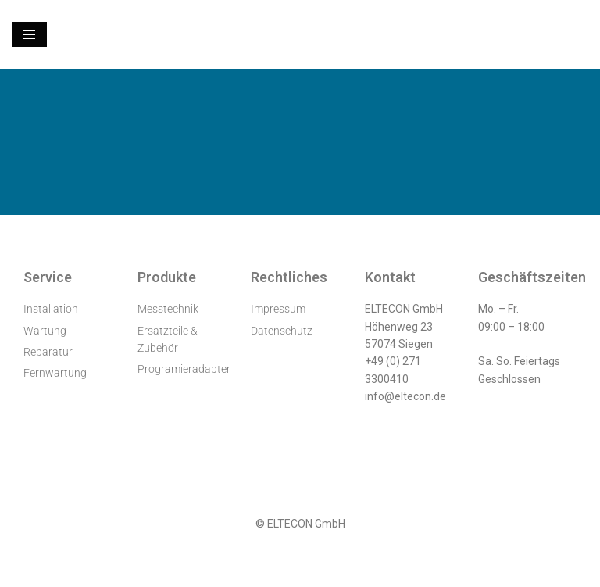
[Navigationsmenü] (29, 34)
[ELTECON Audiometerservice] (300, 34)
